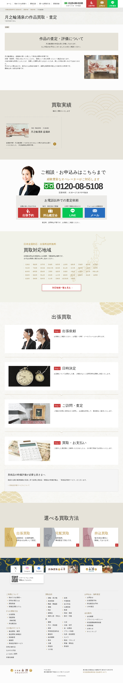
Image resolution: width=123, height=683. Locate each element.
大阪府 (72, 271)
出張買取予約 (91, 601)
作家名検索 (10, 658)
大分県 (50, 278)
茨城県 (80, 264)
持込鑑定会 (50, 215)
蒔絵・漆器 (68, 614)
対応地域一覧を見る (61, 288)
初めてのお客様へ (20, 3)
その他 (50, 650)
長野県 (95, 268)
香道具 (66, 647)
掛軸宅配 (13, 621)
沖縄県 (72, 278)
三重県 (50, 271)
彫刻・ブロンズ (69, 641)
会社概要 (90, 617)
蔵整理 (11, 641)
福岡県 (95, 275)
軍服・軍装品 (68, 644)
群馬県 (95, 264)
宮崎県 (57, 278)
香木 (49, 641)
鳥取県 (27, 275)
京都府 (65, 271)
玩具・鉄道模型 (69, 635)
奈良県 (88, 271)
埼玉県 (27, 268)
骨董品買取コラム (15, 607)
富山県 (65, 268)
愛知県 (42, 271)
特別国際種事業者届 (94, 623)
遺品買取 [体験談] (15, 635)
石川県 (72, 268)
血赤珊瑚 (51, 638)
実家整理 (12, 638)
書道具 (50, 635)
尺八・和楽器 (52, 626)
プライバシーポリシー (95, 620)
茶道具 (50, 647)
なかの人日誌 (11, 651)
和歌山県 (95, 271)
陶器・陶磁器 (52, 605)
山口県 (57, 275)
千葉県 (35, 268)
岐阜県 (27, 271)
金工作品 (67, 605)
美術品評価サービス (16, 644)
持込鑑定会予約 (92, 604)
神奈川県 (50, 268)
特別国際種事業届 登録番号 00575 (95, 673)
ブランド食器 (68, 632)
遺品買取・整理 (14, 632)
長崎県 (35, 278)
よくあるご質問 (11, 655)
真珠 (49, 629)
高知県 (88, 275)
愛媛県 (80, 275)
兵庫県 (80, 271)
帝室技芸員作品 (53, 632)
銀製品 (50, 614)
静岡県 (35, 271)
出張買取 (12, 615)
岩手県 (42, 264)
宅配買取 (12, 618)
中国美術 (67, 602)
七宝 (65, 623)
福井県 (80, 268)
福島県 (72, 264)
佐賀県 (27, 278)
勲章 (65, 611)
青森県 (35, 264)
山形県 (65, 264)
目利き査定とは (14, 601)
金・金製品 (68, 629)
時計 (49, 611)
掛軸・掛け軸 (52, 599)
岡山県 (42, 275)
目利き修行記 (11, 648)
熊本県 (42, 278)
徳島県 (65, 275)
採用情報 (90, 626)
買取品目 (33, 3)
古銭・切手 (68, 626)
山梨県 (88, 268)
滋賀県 (57, 271)
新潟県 (57, 268)
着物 (49, 608)
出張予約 (91, 6)
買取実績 (56, 3)
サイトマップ (91, 632)
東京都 (42, 268)
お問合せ (102, 6)
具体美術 (51, 602)
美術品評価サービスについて (19, 486)
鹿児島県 (65, 278)
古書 (49, 644)
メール (94, 215)
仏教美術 (67, 608)
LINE (72, 215)
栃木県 (88, 264)
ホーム (9, 3)
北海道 (27, 264)
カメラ (66, 638)
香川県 (72, 275)
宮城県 (50, 264)
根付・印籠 (68, 617)
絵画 (65, 599)
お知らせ (90, 629)
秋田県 (57, 264)
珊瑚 (49, 623)
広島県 (50, 275)
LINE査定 (112, 6)
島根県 (35, 275)
